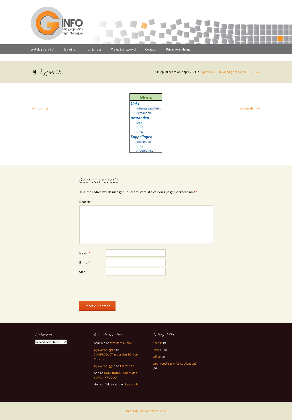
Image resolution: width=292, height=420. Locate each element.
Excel (156, 350)
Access (158, 343)
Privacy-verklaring (178, 49)
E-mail (85, 262)
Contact (151, 49)
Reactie (86, 201)
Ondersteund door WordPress (146, 411)
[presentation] (113, 288)
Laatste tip (127, 366)
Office (157, 357)
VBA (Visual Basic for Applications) (175, 363)
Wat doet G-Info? (43, 49)
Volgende (250, 108)
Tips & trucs (93, 49)
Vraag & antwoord (123, 49)
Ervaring (69, 49)
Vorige (39, 108)
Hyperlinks (207, 72)
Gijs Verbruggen (104, 350)
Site (82, 272)
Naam (84, 253)
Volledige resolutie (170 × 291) (241, 72)
